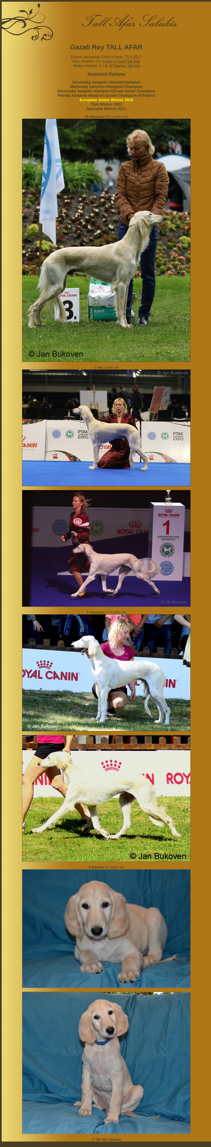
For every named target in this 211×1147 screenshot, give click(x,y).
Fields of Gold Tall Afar (121, 61)
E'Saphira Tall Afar (125, 66)
